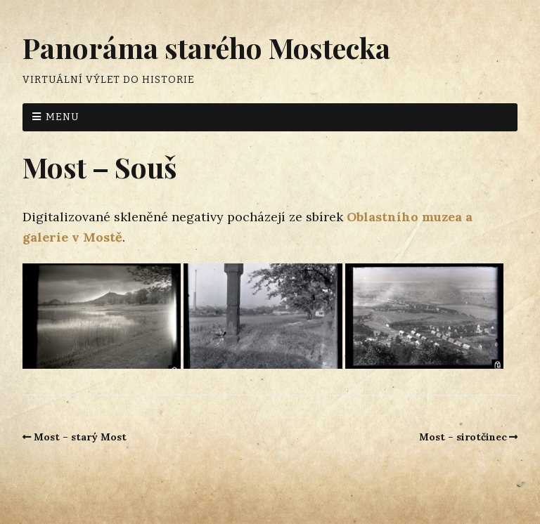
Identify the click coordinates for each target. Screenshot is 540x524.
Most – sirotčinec (463, 437)
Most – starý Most (80, 437)
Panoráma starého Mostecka (206, 47)
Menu (62, 117)
